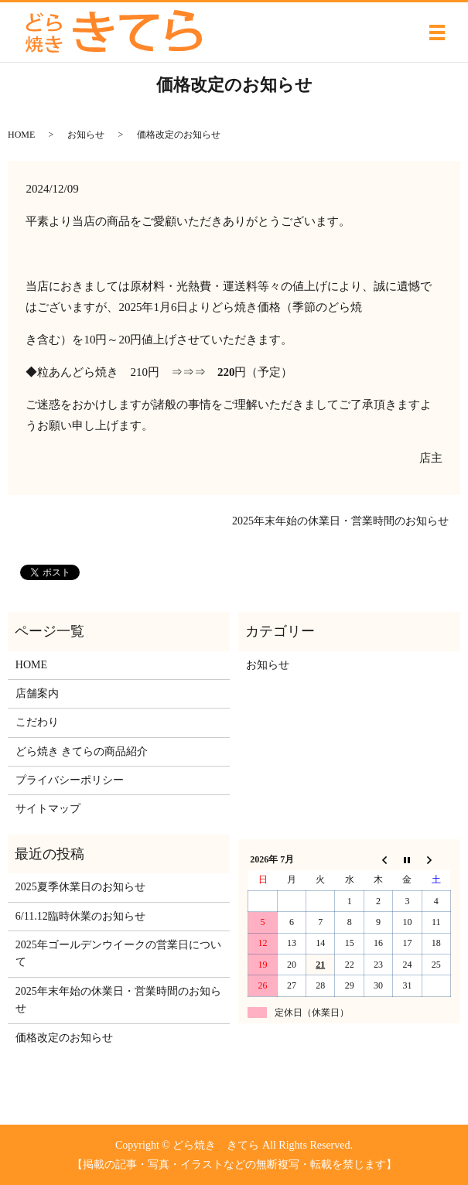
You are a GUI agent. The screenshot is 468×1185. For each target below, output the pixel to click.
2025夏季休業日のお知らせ (80, 887)
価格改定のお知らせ (64, 1037)
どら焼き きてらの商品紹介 (82, 751)
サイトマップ (47, 808)
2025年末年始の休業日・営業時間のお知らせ (340, 521)
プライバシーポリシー (69, 780)
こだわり (37, 722)
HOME (21, 134)
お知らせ (85, 134)
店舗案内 (37, 693)
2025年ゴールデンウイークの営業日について (118, 953)
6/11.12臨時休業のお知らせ (80, 916)
